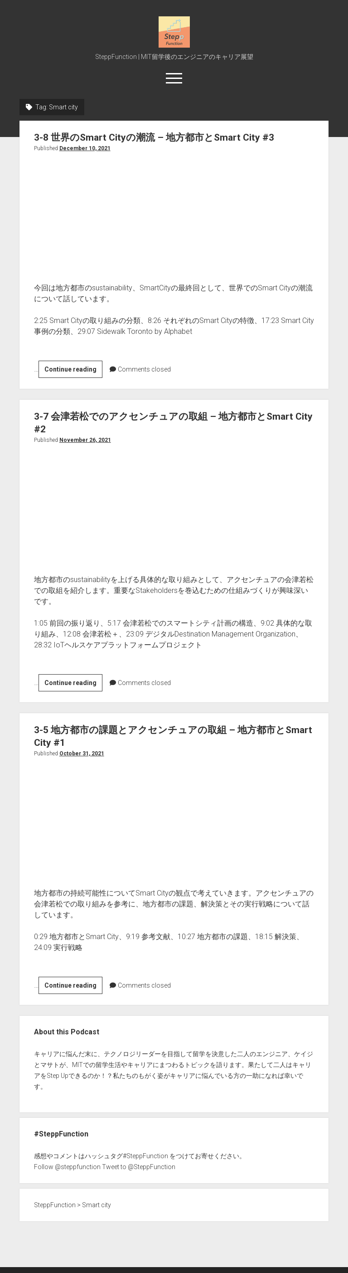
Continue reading (73, 370)
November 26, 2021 (85, 440)
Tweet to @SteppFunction (138, 1166)
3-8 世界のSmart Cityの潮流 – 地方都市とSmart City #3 (154, 137)
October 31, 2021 (81, 753)
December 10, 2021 (85, 148)
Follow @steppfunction (67, 1166)
